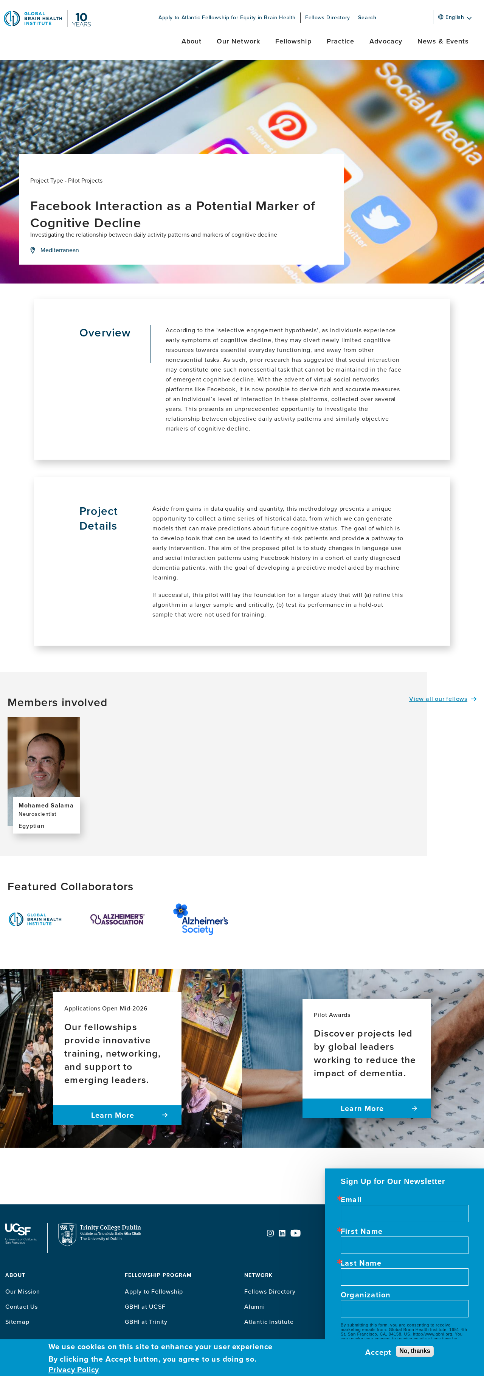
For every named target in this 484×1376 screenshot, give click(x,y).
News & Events (443, 41)
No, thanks (414, 1351)
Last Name (361, 1263)
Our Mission (22, 1291)
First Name (362, 1231)
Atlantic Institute (268, 1321)
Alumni (254, 1306)
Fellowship (293, 41)
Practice (341, 41)
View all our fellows (438, 699)
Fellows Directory (327, 17)
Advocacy (385, 41)
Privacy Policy (73, 1369)
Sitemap (17, 1321)
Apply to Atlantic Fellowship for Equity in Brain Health (227, 17)
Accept (378, 1352)
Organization (366, 1295)
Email (351, 1199)
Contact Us (21, 1306)
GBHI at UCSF (145, 1306)
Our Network (238, 41)
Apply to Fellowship (154, 1291)
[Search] (435, 19)
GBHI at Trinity (146, 1321)
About (192, 41)
